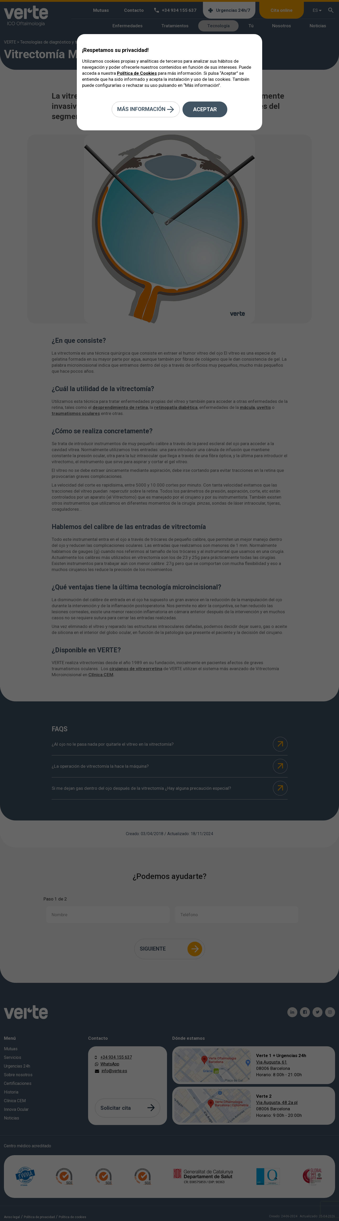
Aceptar (205, 109)
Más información (145, 109)
